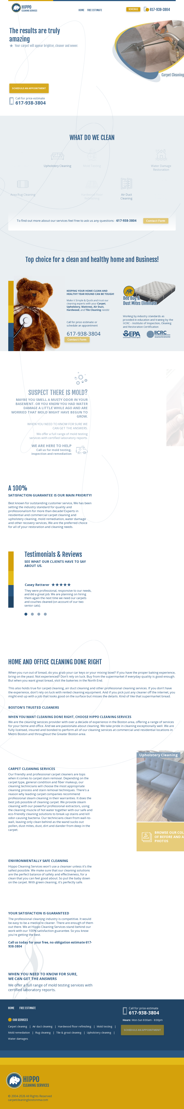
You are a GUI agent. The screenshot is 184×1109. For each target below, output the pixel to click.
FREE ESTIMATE (94, 10)
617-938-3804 (160, 9)
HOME (81, 10)
